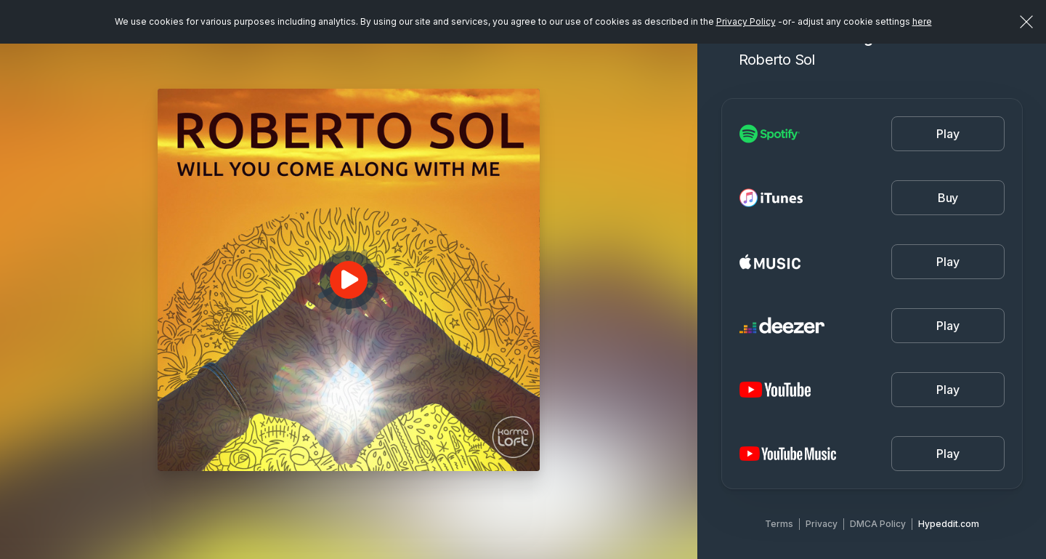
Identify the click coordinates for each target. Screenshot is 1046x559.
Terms (779, 523)
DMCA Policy (878, 523)
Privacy (822, 523)
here (922, 21)
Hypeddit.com (948, 523)
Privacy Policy (746, 21)
